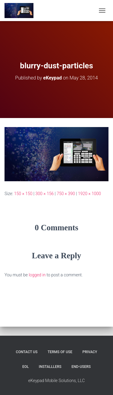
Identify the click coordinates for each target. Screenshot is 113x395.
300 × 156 (44, 193)
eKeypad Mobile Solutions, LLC (56, 380)
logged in (37, 274)
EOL (25, 367)
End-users (81, 367)
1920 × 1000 (89, 193)
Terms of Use (60, 352)
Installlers (50, 367)
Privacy (89, 352)
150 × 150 (23, 193)
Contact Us (27, 352)
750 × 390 (66, 193)
